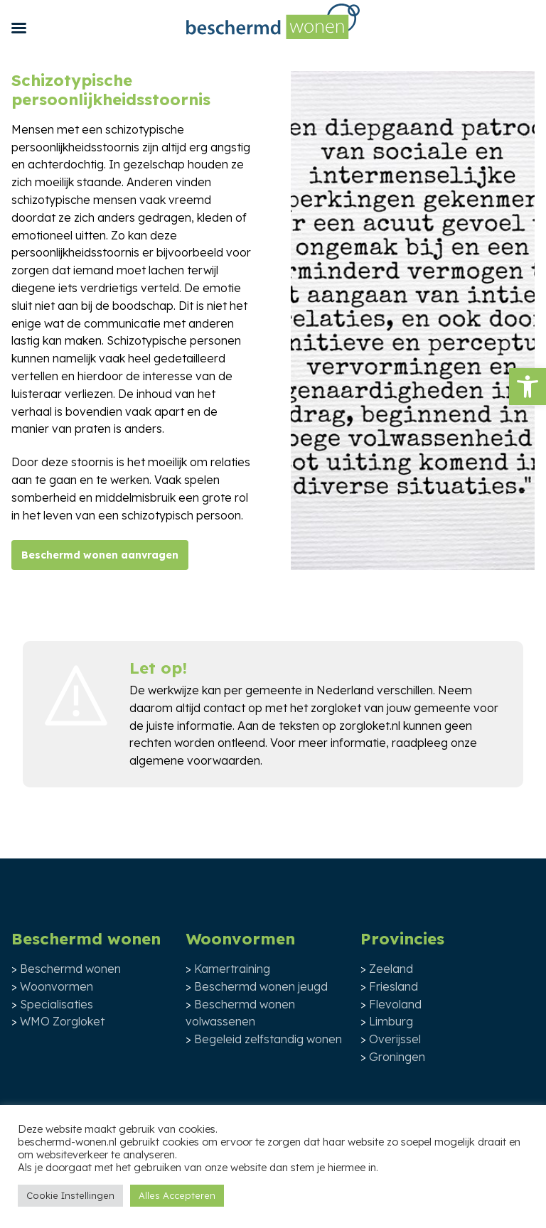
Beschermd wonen (70, 969)
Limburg (391, 1021)
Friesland (393, 986)
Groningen (397, 1057)
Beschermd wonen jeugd (261, 986)
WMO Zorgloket (62, 1021)
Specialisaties (56, 1004)
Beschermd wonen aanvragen (99, 555)
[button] (527, 386)
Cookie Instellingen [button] (70, 1195)
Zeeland (391, 969)
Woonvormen (56, 986)
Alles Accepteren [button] (177, 1195)
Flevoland (395, 1004)
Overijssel (395, 1039)
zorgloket (336, 708)
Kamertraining (232, 969)
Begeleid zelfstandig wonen (268, 1039)
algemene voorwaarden (194, 760)
